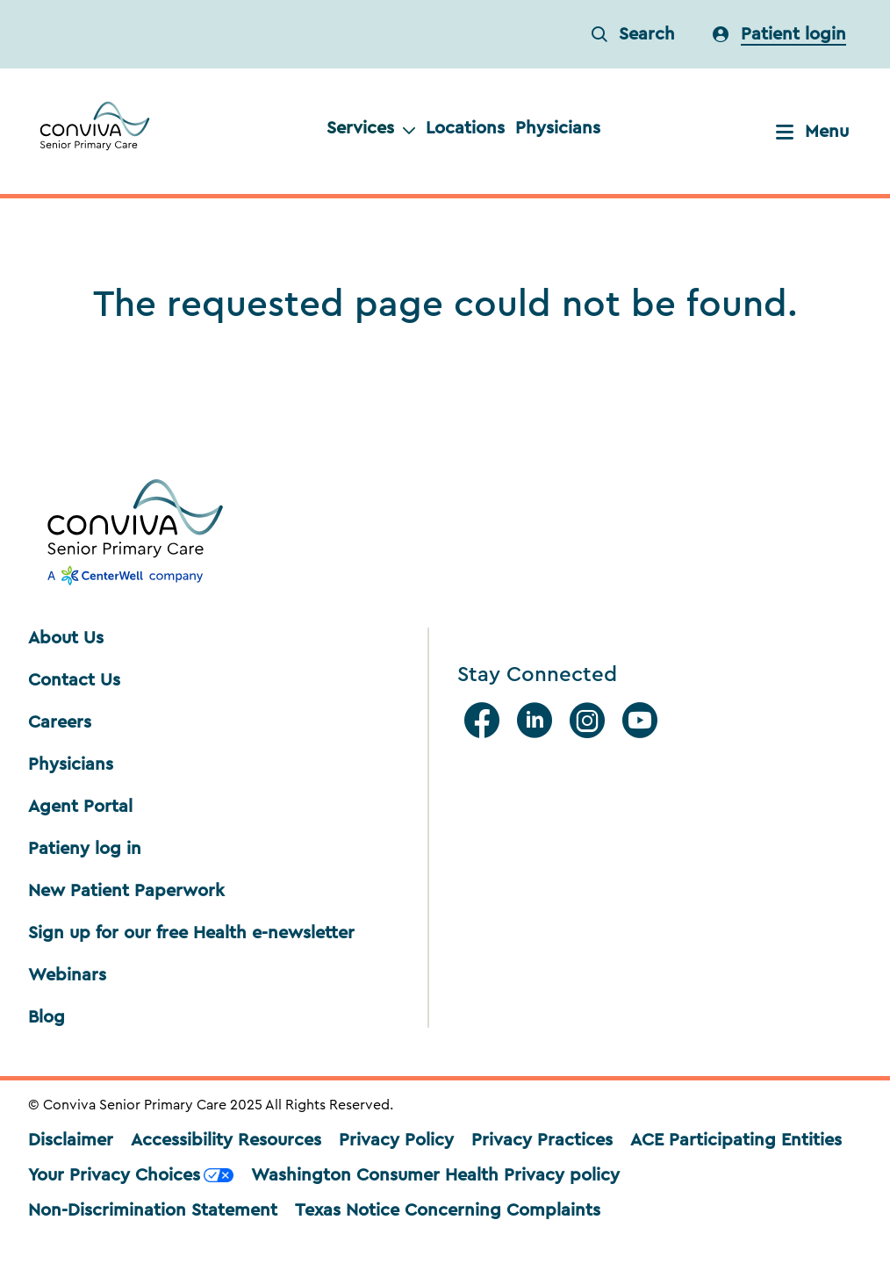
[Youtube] (643, 720)
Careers (59, 722)
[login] (779, 34)
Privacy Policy (396, 1140)
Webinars (67, 975)
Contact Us (74, 680)
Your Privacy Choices (130, 1175)
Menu (812, 131)
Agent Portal (80, 806)
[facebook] (485, 720)
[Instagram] (591, 720)
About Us (66, 638)
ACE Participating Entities (736, 1140)
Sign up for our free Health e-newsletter (191, 933)
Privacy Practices (542, 1140)
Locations (465, 128)
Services (371, 128)
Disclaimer (70, 1140)
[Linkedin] (538, 720)
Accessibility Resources (226, 1140)
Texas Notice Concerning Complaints (447, 1210)
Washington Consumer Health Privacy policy (435, 1175)
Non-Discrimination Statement (152, 1210)
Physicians (557, 128)
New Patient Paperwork (126, 891)
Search (633, 34)
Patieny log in (84, 849)
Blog (46, 1017)
